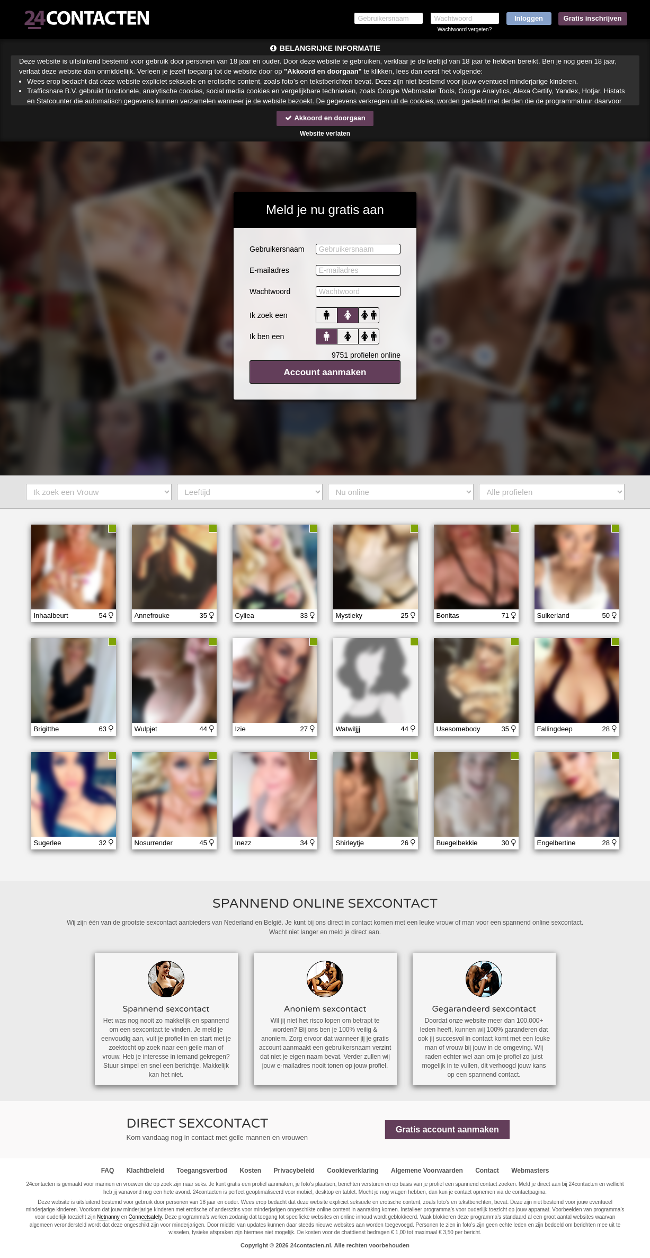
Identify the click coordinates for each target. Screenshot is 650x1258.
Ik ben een (267, 336)
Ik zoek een (269, 315)
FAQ (107, 1170)
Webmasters (530, 1170)
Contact (487, 1170)
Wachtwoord (270, 291)
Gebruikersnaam (277, 249)
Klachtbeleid (145, 1170)
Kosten (251, 1170)
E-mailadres (269, 270)
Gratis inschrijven (593, 18)
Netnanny (108, 1217)
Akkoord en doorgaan (324, 118)
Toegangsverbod (201, 1170)
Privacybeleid (294, 1170)
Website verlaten (325, 133)
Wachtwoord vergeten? (465, 29)
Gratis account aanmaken (447, 1129)
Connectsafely (145, 1217)
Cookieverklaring (352, 1170)
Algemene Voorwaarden (427, 1170)
